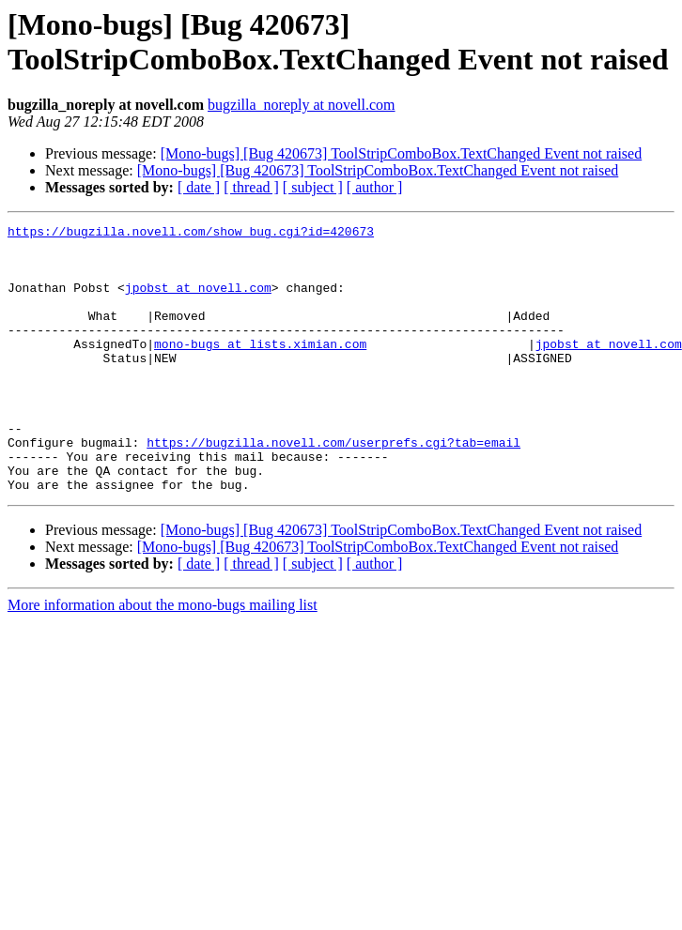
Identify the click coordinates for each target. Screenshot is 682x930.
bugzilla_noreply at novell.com (301, 105)
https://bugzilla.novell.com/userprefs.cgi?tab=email (333, 487)
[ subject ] (313, 187)
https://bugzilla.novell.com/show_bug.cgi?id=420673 (191, 233)
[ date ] (199, 187)
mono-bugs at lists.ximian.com (260, 368)
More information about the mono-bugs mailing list (163, 658)
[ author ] (375, 187)
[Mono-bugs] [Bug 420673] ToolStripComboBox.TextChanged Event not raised (402, 153)
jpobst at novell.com (198, 301)
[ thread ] (251, 187)
